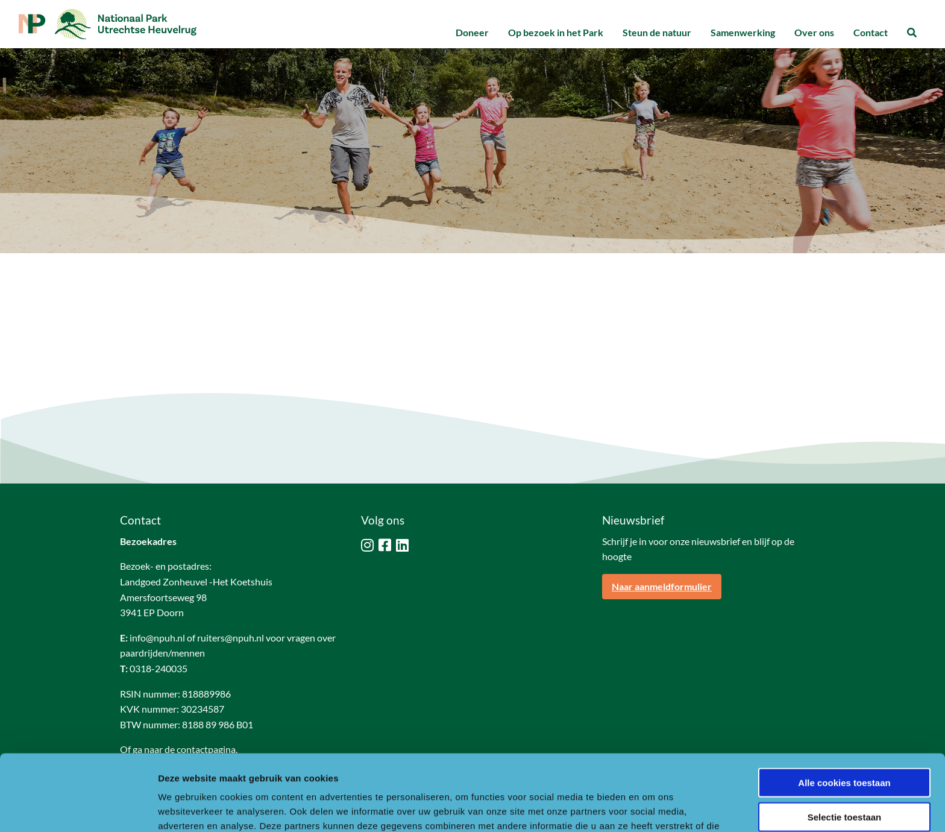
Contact (870, 32)
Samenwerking (743, 32)
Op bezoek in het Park (555, 32)
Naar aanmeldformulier (662, 586)
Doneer (472, 32)
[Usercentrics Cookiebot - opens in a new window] (78, 808)
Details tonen (651, 808)
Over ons (814, 32)
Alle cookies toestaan (844, 711)
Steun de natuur (657, 32)
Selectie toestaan (845, 745)
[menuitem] (472, 32)
